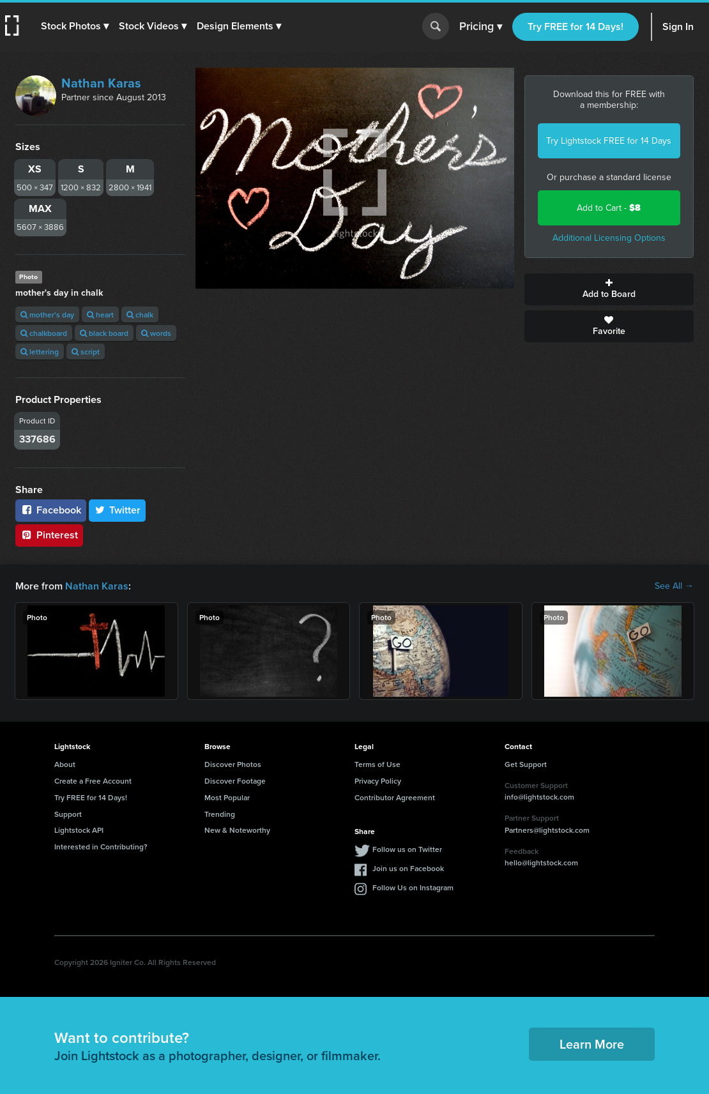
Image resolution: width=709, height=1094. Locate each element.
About (64, 764)
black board (104, 333)
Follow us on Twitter (407, 849)
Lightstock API (78, 829)
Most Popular (227, 797)
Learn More (592, 1044)
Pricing (480, 27)
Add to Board (609, 289)
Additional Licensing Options (609, 238)
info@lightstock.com (539, 796)
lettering (39, 351)
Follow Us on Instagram (413, 887)
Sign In (678, 26)
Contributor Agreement (394, 797)
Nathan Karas (101, 83)
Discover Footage (235, 780)
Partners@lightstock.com (547, 829)
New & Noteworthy (237, 829)
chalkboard (43, 333)
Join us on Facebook (408, 868)
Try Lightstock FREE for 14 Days (608, 141)
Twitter (117, 510)
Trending (219, 814)
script (86, 351)
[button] (75, 26)
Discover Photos (232, 764)
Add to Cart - (609, 208)
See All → (674, 586)
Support (68, 814)
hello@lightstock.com (541, 862)
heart (100, 314)
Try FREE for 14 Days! (575, 26)
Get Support (526, 764)
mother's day (47, 314)
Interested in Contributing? (101, 846)
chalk (139, 314)
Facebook (50, 510)
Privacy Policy (377, 780)
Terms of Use (377, 764)
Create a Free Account (93, 780)
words (156, 333)
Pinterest (49, 535)
